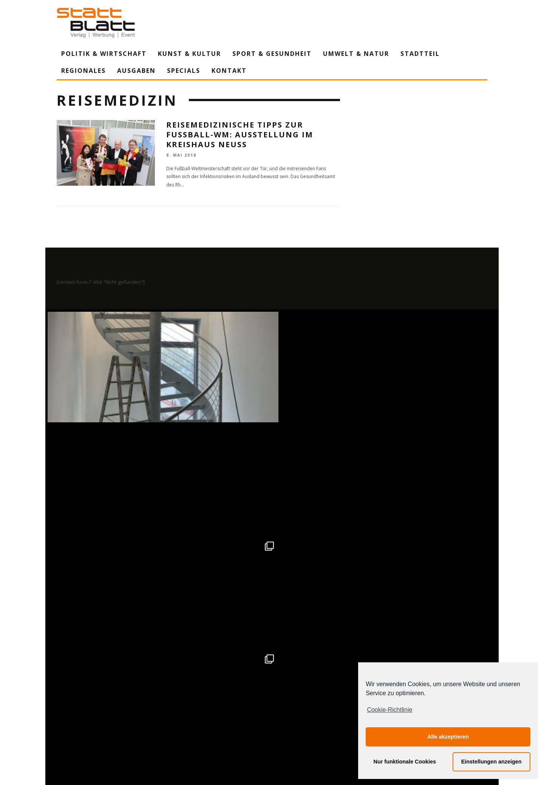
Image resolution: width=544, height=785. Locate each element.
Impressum (190, 709)
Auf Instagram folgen (273, 545)
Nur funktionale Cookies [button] (405, 762)
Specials (183, 70)
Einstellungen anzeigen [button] (491, 762)
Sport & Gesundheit (272, 53)
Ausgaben (136, 70)
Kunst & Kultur (189, 53)
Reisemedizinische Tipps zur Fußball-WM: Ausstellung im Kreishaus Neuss (239, 134)
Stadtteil (420, 53)
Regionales (83, 70)
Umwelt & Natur (356, 53)
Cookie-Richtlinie (389, 709)
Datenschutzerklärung (273, 709)
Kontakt (229, 70)
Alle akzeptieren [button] (448, 737)
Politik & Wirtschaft (104, 53)
